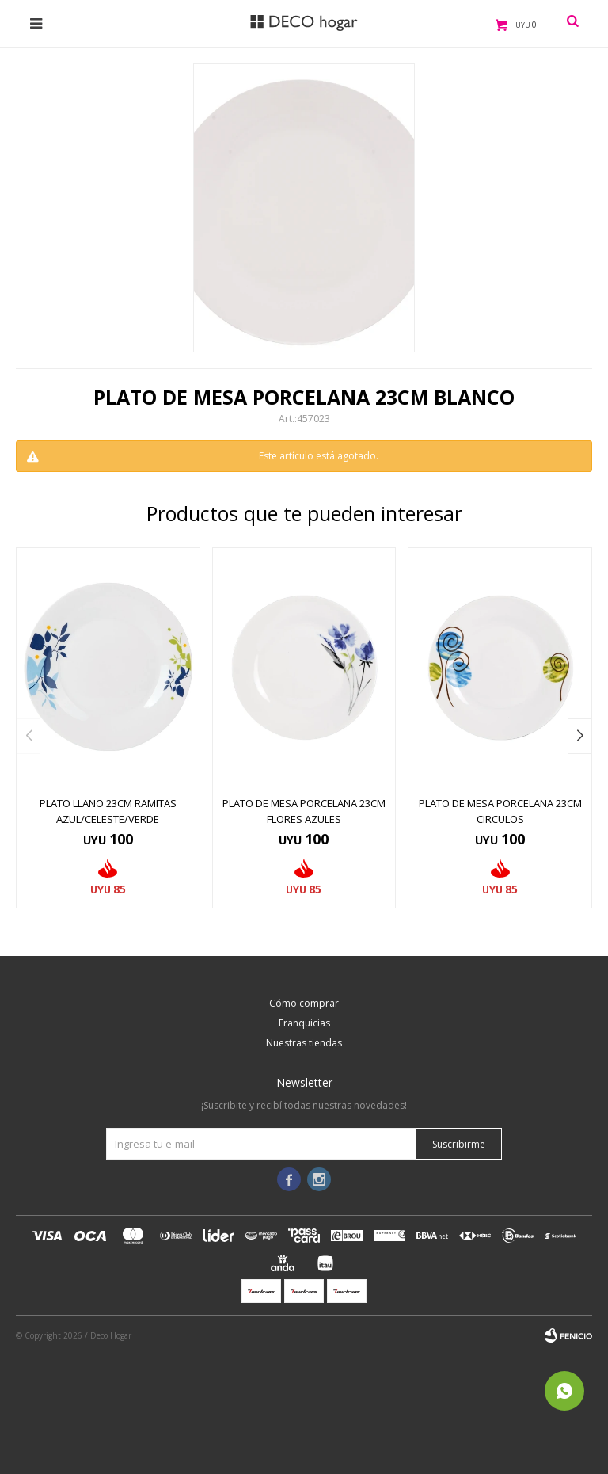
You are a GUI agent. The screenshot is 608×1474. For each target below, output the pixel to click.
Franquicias (304, 1023)
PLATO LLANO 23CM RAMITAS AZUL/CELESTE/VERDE (108, 811)
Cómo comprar (304, 1003)
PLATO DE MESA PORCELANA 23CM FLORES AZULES (304, 811)
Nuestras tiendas (304, 1042)
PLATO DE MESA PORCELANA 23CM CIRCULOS (500, 811)
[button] (579, 736)
